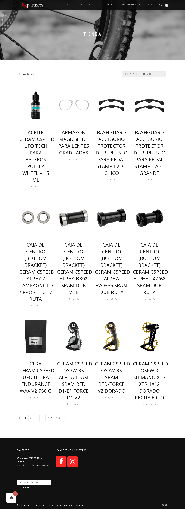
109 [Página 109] (50, 417)
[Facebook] (61, 461)
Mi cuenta (109, 5)
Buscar (27, 488)
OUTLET (93, 5)
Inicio (64, 5)
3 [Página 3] (31, 417)
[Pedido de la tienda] (144, 74)
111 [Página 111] (66, 417)
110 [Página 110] (58, 417)
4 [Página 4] (36, 417)
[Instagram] (72, 461)
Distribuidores (131, 5)
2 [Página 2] (25, 417)
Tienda (78, 5)
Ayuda (150, 5)
